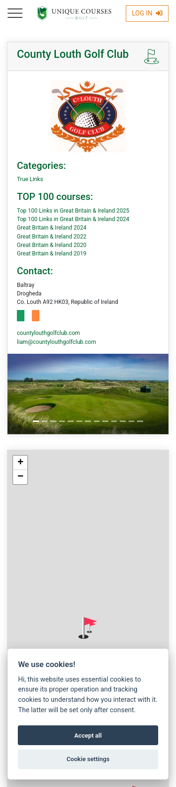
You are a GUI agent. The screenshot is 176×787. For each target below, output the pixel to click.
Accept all (87, 735)
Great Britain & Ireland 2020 (51, 245)
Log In (147, 13)
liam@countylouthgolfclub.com (56, 342)
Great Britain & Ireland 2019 (51, 253)
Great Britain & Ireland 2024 (51, 227)
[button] (87, 628)
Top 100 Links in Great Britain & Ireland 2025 (73, 210)
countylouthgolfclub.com (48, 333)
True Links (30, 179)
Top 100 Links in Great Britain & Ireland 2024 (73, 219)
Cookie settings (88, 759)
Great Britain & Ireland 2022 (51, 236)
